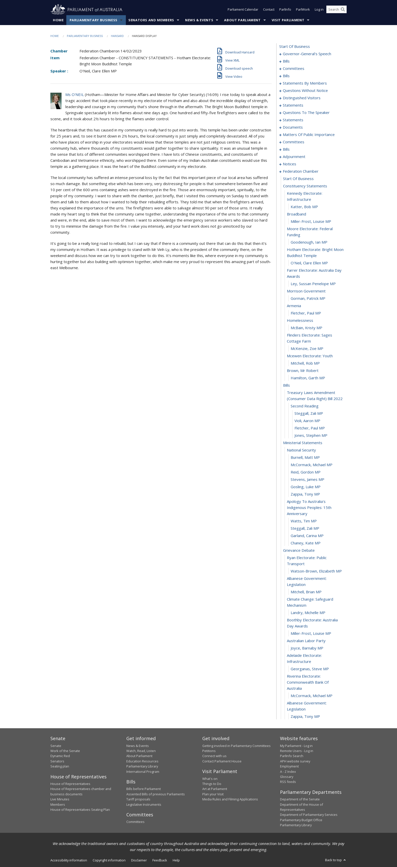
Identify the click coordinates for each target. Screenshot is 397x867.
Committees (135, 822)
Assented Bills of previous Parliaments (155, 794)
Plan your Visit (213, 794)
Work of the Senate (65, 750)
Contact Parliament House (222, 761)
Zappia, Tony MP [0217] (305, 716)
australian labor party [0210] (306, 640)
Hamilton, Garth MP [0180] (308, 378)
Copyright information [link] (109, 860)
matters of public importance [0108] (309, 134)
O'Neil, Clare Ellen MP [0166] (309, 263)
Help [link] (176, 860)
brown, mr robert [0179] (303, 370)
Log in (319, 9)
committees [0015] (293, 68)
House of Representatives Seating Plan (80, 809)
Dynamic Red (60, 756)
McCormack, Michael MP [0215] (311, 695)
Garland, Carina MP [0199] (307, 535)
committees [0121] (293, 142)
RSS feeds (288, 782)
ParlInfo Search (291, 756)
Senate (55, 745)
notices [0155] (289, 164)
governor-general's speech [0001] (307, 53)
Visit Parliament (288, 20)
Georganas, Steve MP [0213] (310, 669)
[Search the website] (336, 9)
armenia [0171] (294, 305)
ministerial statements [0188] (302, 442)
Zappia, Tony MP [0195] (305, 494)
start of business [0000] (294, 46)
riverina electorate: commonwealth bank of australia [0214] (308, 682)
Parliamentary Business (93, 20)
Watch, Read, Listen (141, 750)
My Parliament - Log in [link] (296, 745)
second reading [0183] (305, 406)
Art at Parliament (214, 789)
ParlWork (303, 9)
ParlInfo (285, 9)
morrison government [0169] (306, 291)
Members (57, 804)
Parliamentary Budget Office (301, 820)
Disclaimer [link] (139, 860)
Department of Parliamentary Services (309, 815)
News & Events (199, 20)
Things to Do (211, 783)
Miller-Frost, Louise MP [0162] (311, 221)
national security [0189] (301, 450)
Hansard (117, 36)
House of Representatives (70, 783)
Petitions (209, 750)
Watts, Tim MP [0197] (304, 521)
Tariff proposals (138, 799)
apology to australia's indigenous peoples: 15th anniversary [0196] (309, 507)
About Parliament (242, 20)
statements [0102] (293, 120)
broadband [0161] (296, 214)
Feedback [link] (159, 860)
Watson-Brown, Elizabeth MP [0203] (316, 571)
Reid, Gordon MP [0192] (306, 472)
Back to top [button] (336, 860)
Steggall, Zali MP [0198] (305, 528)
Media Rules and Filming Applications (230, 799)
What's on (209, 778)
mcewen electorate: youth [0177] (310, 356)
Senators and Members (151, 20)
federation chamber (301, 171)
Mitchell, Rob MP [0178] (305, 363)
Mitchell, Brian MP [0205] (306, 592)
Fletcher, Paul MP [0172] (306, 313)
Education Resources (142, 761)
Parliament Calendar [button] (243, 9)
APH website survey (295, 761)
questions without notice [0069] (305, 90)
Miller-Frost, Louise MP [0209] (311, 633)
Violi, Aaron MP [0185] (307, 420)
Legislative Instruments (143, 804)
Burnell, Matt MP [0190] (305, 457)
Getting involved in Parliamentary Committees (236, 745)
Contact (268, 9)
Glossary (286, 776)
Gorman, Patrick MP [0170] (308, 298)
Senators (57, 761)
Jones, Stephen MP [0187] (310, 435)
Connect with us (214, 756)
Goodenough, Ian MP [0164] (309, 242)
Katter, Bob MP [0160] (304, 206)
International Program (142, 771)
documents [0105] (293, 127)
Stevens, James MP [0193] (307, 479)
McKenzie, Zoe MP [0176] (307, 348)
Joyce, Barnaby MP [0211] (307, 648)
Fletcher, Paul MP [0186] (309, 428)
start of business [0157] (298, 178)
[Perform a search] (343, 9)
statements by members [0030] (305, 83)
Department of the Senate (300, 799)
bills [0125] (286, 149)
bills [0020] (286, 75)
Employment (289, 766)
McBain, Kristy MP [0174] (306, 327)
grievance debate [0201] (299, 550)
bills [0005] (286, 61)
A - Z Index (288, 771)
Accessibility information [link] (68, 860)
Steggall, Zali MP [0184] (308, 413)
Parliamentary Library (142, 766)
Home (58, 20)
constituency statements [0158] (305, 186)
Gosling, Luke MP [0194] (306, 486)
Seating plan (59, 766)
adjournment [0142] (294, 156)
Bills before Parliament (143, 789)
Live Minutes (59, 799)
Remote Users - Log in (296, 750)
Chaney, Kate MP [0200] (306, 543)
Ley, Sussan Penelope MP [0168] (313, 283)
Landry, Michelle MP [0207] (308, 612)
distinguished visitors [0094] (302, 98)
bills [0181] (286, 385)
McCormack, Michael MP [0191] (311, 464)
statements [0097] (293, 105)
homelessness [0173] (300, 320)
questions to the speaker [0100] (306, 112)
